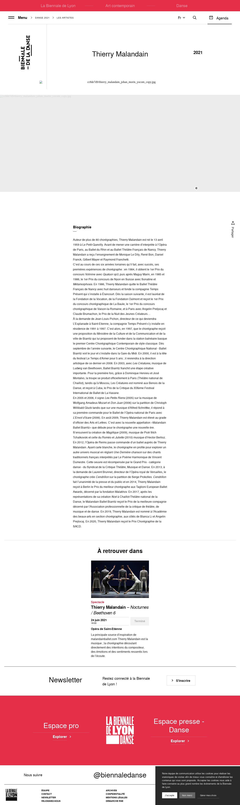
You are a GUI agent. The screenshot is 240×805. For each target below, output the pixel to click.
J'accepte (169, 795)
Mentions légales (116, 797)
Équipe (45, 790)
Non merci (187, 795)
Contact (46, 793)
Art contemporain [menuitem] (120, 5)
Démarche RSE (114, 801)
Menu (17, 17)
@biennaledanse (120, 775)
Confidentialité (115, 793)
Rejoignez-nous (50, 801)
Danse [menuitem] (181, 5)
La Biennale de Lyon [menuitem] (58, 5)
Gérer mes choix (208, 795)
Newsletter (48, 797)
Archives (111, 790)
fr (182, 17)
